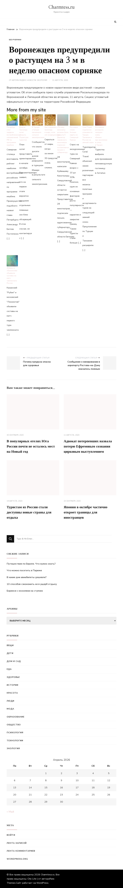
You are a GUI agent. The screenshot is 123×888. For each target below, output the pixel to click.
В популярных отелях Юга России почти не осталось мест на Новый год (32, 446)
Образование (15, 716)
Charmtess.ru (61, 7)
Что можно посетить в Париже (24, 570)
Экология (13, 748)
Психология (15, 732)
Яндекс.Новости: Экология (33, 80)
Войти (11, 835)
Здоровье (13, 677)
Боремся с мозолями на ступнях (25, 590)
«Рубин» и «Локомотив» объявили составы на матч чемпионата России (12, 275)
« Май (10, 811)
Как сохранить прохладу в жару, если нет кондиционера (50, 131)
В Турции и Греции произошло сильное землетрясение (37, 132)
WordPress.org (17, 859)
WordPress (42, 883)
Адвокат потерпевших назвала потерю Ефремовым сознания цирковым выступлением (89, 446)
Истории (12, 685)
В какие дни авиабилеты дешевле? (26, 577)
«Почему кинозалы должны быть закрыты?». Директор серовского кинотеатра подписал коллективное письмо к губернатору (62, 139)
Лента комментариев (21, 851)
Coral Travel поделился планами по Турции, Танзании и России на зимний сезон (88, 134)
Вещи (10, 645)
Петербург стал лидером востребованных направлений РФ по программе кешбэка (12, 134)
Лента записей (17, 843)
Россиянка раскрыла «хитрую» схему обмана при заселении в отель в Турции (100, 136)
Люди (10, 701)
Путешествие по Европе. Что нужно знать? (31, 563)
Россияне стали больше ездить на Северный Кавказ (75, 132)
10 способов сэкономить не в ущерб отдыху (32, 584)
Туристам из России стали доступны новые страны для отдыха (30, 512)
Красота (12, 693)
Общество (14, 724)
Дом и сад (14, 661)
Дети (10, 653)
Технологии (15, 740)
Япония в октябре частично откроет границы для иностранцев (86, 512)
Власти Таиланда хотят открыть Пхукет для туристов (23, 133)
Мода (10, 708)
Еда (9, 669)
